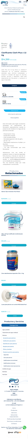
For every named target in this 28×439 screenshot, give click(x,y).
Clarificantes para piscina (14, 64)
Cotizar (15, 315)
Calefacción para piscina (9, 340)
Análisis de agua (6, 369)
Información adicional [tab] (14, 114)
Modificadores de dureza (9, 363)
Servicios (4, 374)
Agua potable (6, 329)
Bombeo (4, 371)
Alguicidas (6, 354)
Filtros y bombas (7, 349)
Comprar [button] (14, 203)
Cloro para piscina (8, 357)
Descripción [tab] (14, 110)
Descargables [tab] (15, 117)
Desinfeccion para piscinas (10, 343)
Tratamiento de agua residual (10, 332)
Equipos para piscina (8, 346)
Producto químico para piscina (9, 66)
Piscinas (10, 7)
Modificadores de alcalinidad (10, 360)
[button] (24, 17)
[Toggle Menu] (20, 1)
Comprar (14, 85)
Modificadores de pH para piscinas (12, 366)
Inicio (5, 7)
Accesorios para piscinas (9, 338)
